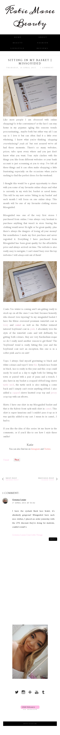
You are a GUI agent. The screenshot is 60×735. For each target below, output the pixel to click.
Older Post (48, 480)
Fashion (42, 43)
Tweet (6, 460)
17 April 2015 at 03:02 (23, 503)
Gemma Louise (19, 500)
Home (17, 37)
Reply (53, 539)
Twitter (47, 449)
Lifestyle (17, 48)
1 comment (47, 67)
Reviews (42, 48)
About (43, 37)
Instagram (35, 449)
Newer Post (12, 480)
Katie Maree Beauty (30, 17)
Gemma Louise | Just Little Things (27, 535)
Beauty (18, 43)
